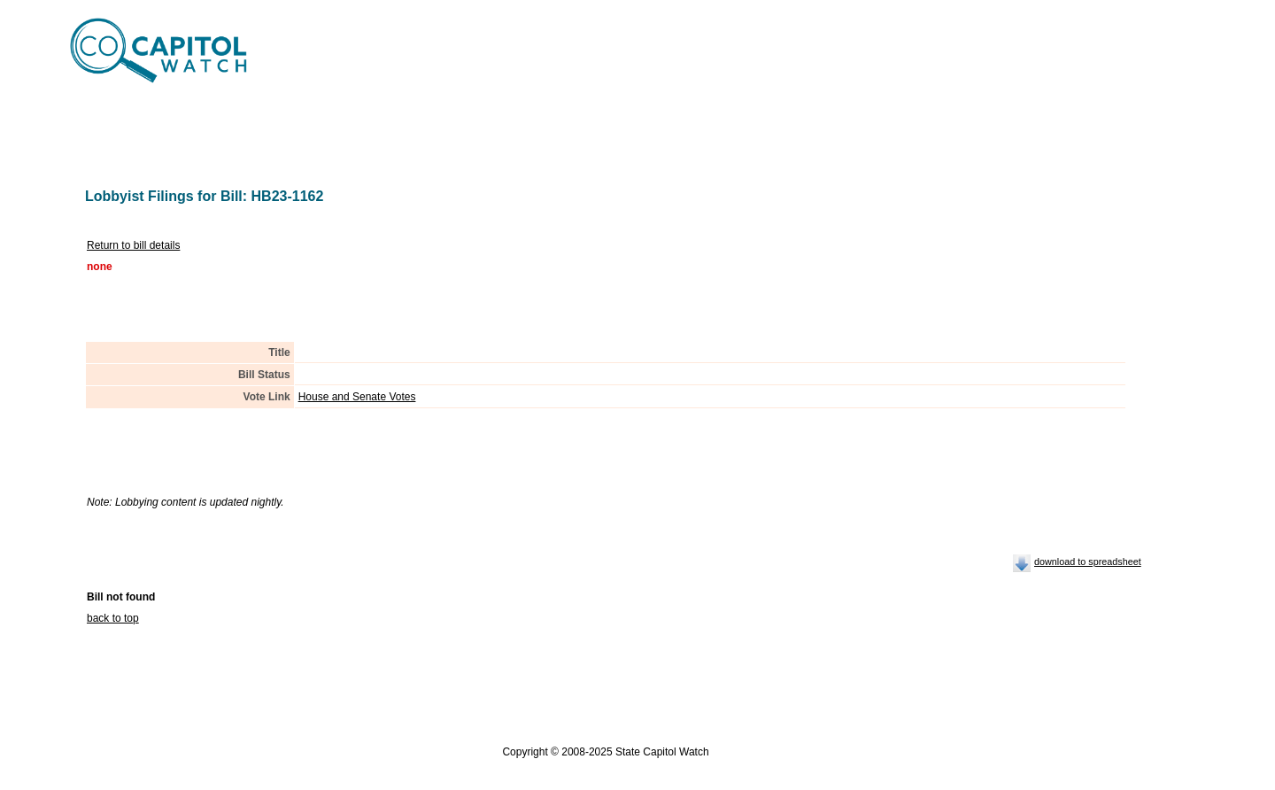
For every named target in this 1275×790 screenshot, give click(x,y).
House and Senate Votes (357, 397)
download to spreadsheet (1087, 561)
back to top (113, 618)
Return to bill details (133, 245)
